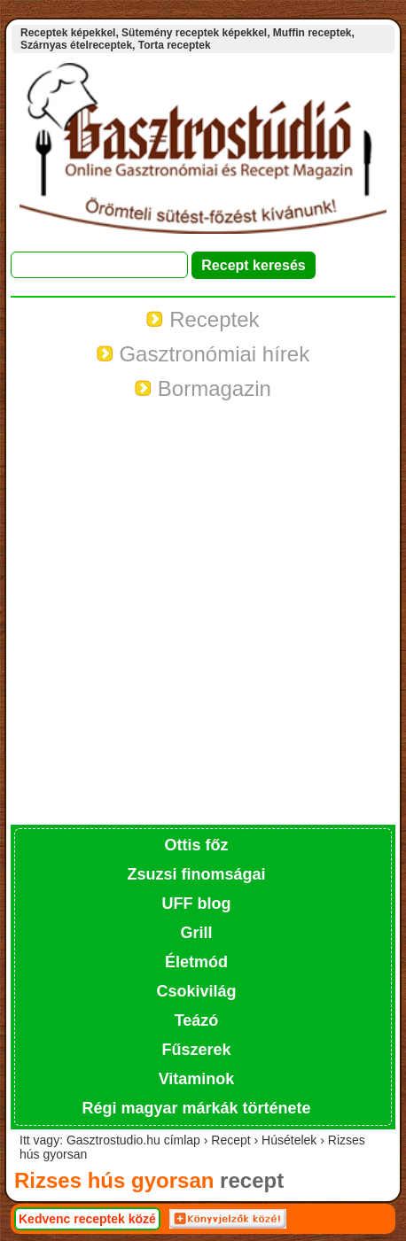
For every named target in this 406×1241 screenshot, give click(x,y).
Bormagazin (203, 388)
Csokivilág (196, 991)
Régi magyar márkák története (196, 1108)
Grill (196, 933)
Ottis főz (197, 845)
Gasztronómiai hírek (203, 354)
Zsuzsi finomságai (196, 874)
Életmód (196, 962)
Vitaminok (197, 1079)
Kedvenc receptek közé (87, 1219)
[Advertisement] (203, 613)
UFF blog (196, 903)
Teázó (197, 1020)
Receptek (202, 319)
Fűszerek (195, 1050)
